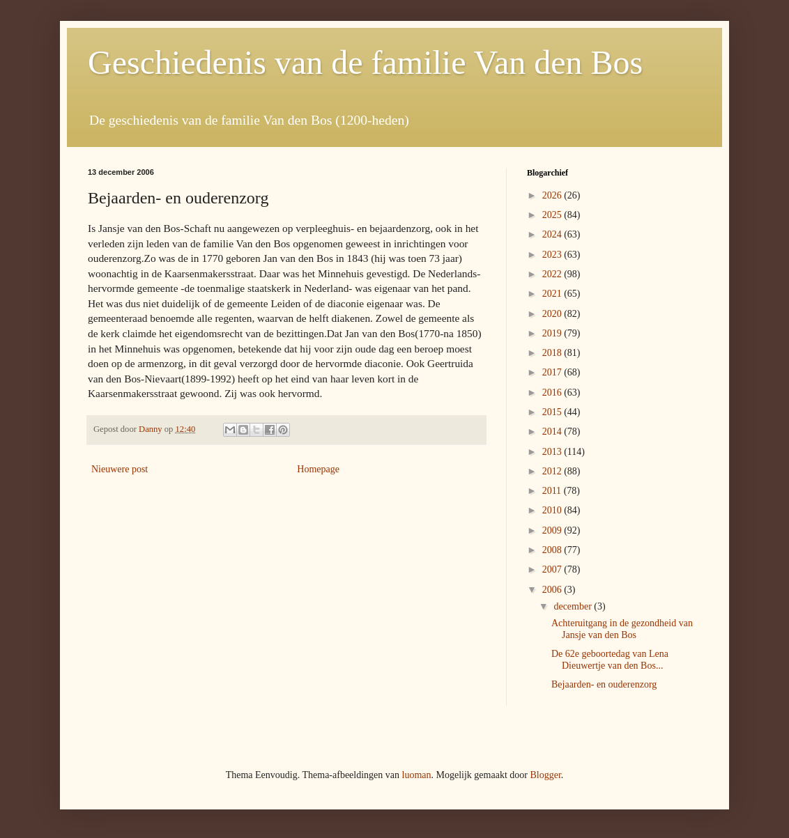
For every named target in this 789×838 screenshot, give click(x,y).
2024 (553, 234)
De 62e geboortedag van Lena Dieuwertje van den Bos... (609, 660)
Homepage (318, 469)
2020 (553, 314)
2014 (553, 431)
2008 (553, 550)
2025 (553, 215)
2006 (553, 589)
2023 (553, 254)
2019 (553, 333)
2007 (553, 569)
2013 (553, 452)
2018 (553, 353)
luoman (416, 775)
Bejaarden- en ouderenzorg (604, 684)
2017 (553, 372)
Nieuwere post (119, 469)
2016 (553, 392)
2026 (553, 195)
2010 (553, 510)
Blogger (545, 775)
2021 (553, 293)
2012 (553, 471)
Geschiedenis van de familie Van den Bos (365, 62)
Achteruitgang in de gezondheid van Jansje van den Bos (622, 629)
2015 (553, 412)
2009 (553, 530)
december (573, 606)
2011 (553, 491)
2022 (553, 274)
